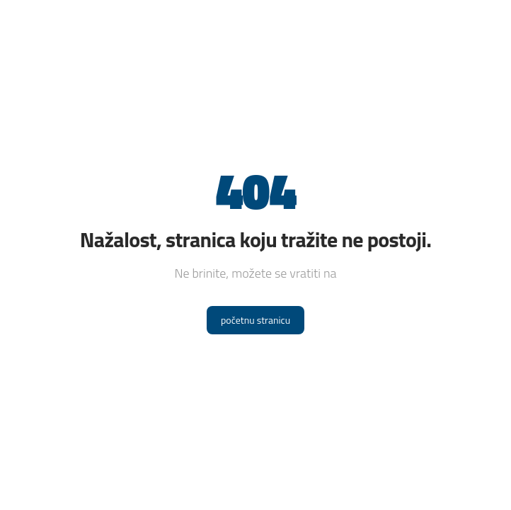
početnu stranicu (255, 319)
